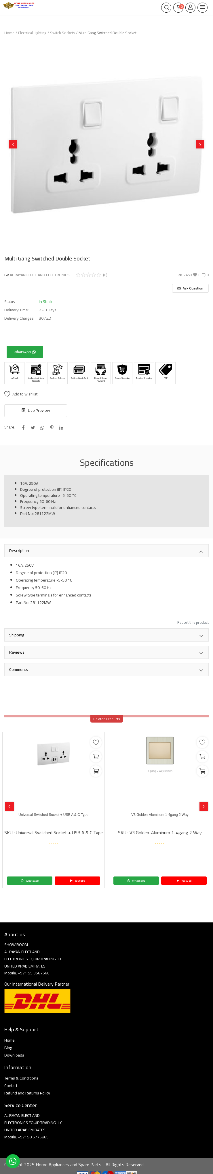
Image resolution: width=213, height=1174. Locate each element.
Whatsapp (30, 880)
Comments (106, 670)
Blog (8, 1047)
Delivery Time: (16, 310)
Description (106, 551)
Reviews (106, 652)
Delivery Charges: (19, 318)
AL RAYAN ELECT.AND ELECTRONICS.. (40, 275)
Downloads (14, 1055)
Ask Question (190, 288)
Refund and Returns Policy (27, 1093)
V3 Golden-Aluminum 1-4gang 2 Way (159, 815)
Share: (9, 427)
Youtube (77, 880)
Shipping (106, 635)
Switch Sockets (62, 32)
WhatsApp (25, 352)
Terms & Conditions (21, 1078)
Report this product (193, 622)
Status (9, 302)
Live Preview (36, 410)
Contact (10, 1085)
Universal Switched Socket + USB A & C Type (53, 815)
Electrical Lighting (32, 32)
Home (9, 32)
